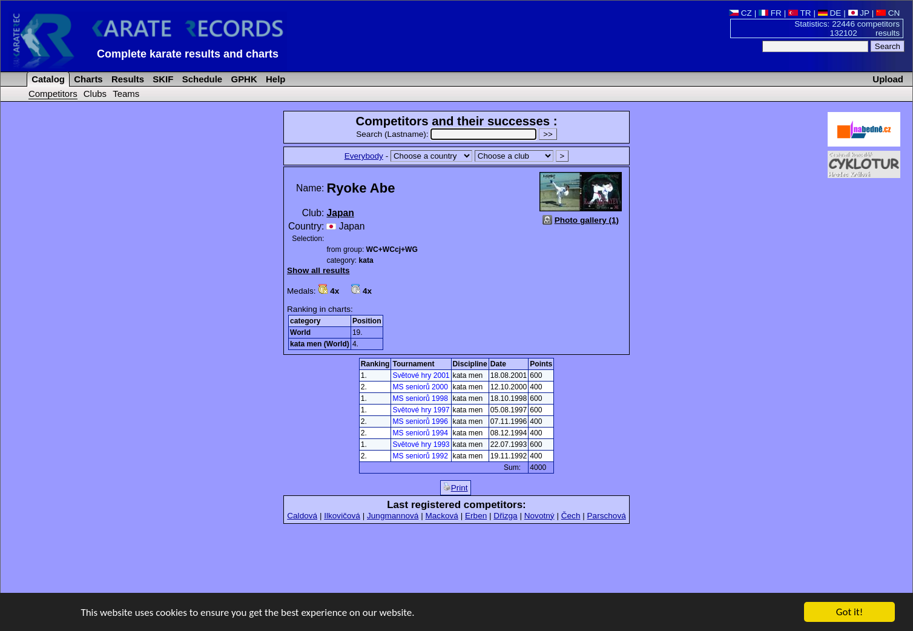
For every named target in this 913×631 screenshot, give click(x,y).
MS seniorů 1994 (419, 433)
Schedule (201, 79)
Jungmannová (392, 515)
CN (888, 13)
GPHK (242, 79)
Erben (476, 515)
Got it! (849, 612)
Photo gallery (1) (587, 220)
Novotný (539, 515)
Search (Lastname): (447, 134)
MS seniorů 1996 (419, 421)
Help (274, 79)
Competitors (52, 93)
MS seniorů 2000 (419, 387)
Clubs (95, 93)
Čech (571, 515)
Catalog (47, 79)
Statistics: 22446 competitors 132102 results (847, 28)
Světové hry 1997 (420, 410)
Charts (87, 79)
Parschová (606, 515)
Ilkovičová (342, 515)
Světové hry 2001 (420, 375)
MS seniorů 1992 (419, 456)
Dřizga (505, 515)
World (300, 332)
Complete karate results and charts (188, 54)
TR (799, 13)
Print (455, 487)
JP (858, 13)
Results (126, 79)
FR (770, 13)
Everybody (363, 155)
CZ (740, 13)
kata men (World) (319, 344)
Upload (887, 79)
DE (830, 13)
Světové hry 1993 (420, 444)
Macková (441, 515)
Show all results (318, 270)
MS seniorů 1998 (419, 398)
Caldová (302, 515)
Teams (126, 93)
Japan (340, 213)
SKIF (161, 79)
